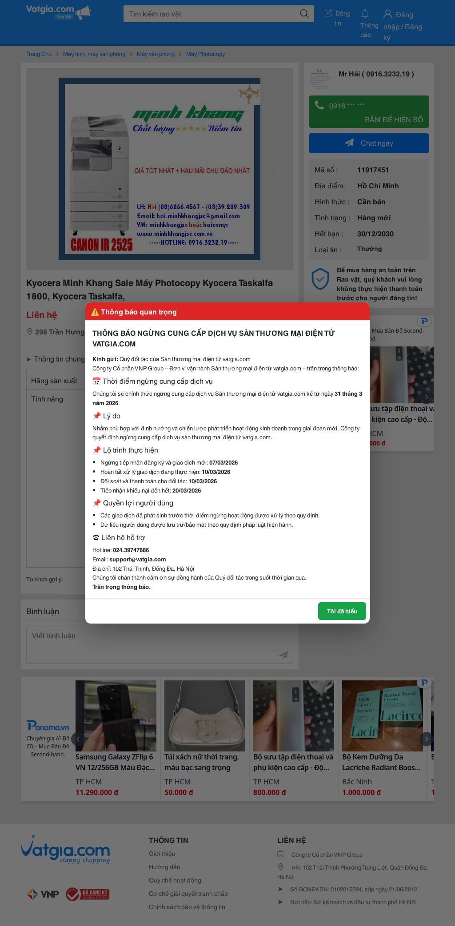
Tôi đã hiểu (342, 611)
